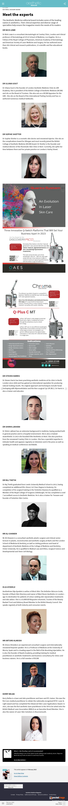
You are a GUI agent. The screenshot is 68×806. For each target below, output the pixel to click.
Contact (13, 794)
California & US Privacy (30, 794)
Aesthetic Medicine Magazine (33, 792)
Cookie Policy (52, 794)
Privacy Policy (19, 794)
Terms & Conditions (43, 794)
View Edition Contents (21, 776)
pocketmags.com (57, 800)
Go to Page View (19, 773)
